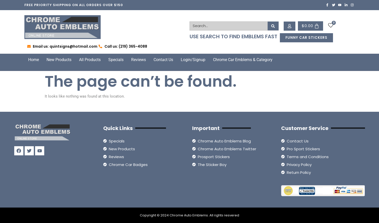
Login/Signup (193, 59)
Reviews (138, 59)
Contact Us (163, 59)
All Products (90, 59)
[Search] (273, 26)
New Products (59, 59)
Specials (116, 59)
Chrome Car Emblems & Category (242, 59)
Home (33, 59)
